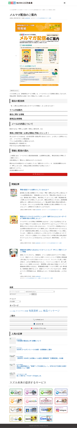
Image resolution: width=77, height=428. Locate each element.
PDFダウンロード (14, 90)
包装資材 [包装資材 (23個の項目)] (33, 310)
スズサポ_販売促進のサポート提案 (37, 9)
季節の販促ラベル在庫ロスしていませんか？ (34, 190)
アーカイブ (13, 299)
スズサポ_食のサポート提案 (47, 278)
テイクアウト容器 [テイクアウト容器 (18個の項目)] (22, 311)
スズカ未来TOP (13, 9)
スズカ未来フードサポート (23, 9)
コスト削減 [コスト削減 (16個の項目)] (12, 311)
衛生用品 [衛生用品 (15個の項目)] (40, 311)
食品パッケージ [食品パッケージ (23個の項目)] (51, 310)
